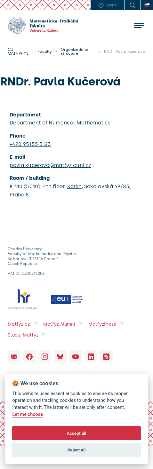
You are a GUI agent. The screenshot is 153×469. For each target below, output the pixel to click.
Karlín (74, 186)
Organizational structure (75, 51)
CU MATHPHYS (18, 51)
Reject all (77, 449)
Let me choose (27, 414)
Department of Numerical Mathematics (60, 123)
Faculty (44, 51)
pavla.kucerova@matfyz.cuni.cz (50, 165)
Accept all (76, 433)
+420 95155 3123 (30, 144)
